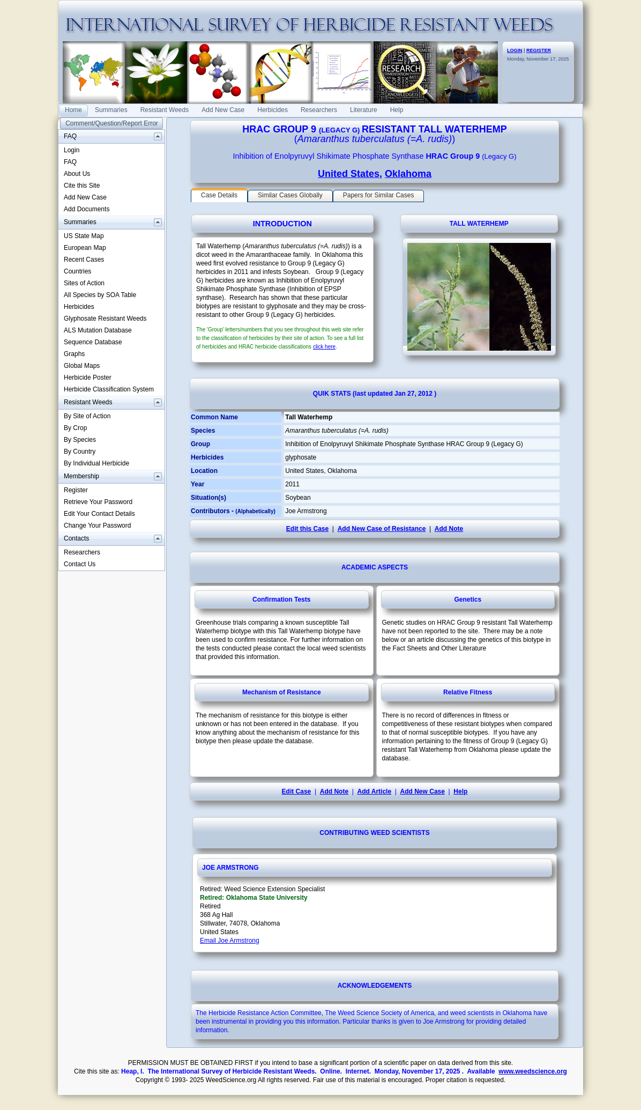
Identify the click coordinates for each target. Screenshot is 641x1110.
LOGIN (515, 50)
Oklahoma (408, 173)
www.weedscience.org (532, 1071)
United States (348, 173)
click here (324, 347)
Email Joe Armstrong (229, 940)
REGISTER (538, 50)
